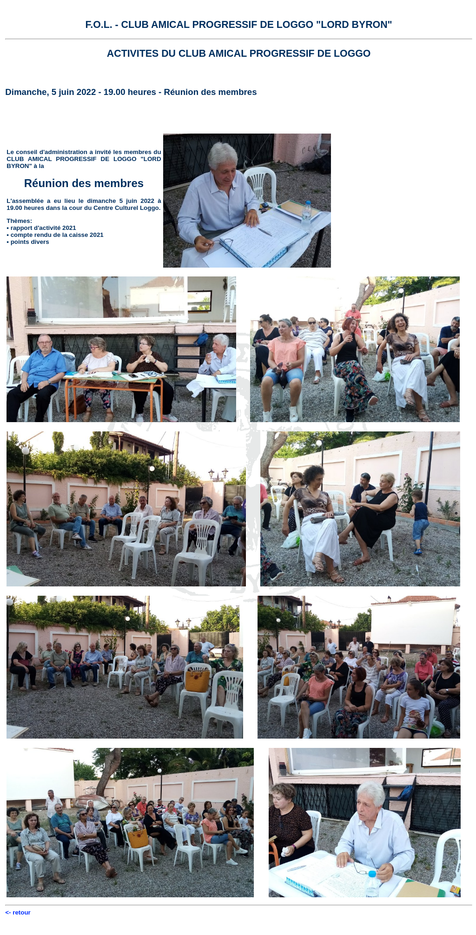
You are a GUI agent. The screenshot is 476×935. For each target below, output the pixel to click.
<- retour (17, 912)
